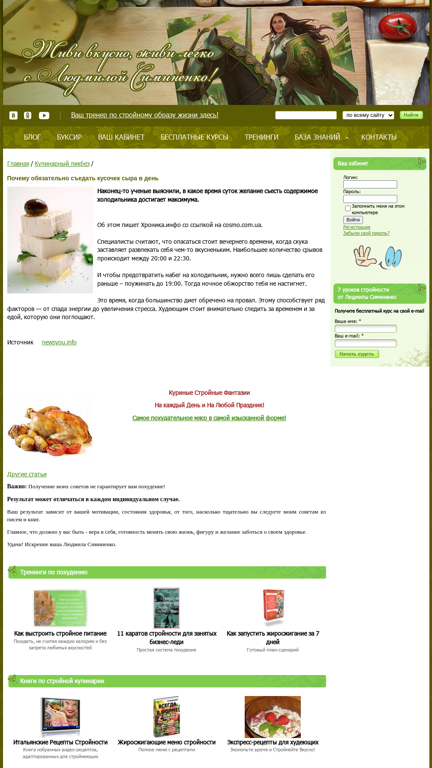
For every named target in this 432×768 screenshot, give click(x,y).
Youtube (44, 115)
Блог (32, 136)
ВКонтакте (13, 115)
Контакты (379, 136)
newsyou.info (59, 342)
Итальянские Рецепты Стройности (60, 742)
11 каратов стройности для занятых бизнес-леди (166, 637)
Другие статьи (27, 474)
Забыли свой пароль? (366, 233)
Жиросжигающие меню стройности (167, 742)
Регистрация (356, 227)
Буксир (69, 136)
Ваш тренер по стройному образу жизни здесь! (145, 114)
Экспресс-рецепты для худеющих (272, 742)
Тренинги (262, 136)
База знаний (317, 136)
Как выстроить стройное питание (60, 633)
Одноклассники (28, 115)
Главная (18, 163)
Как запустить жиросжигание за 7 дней (273, 637)
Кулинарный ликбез (62, 163)
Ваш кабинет (121, 136)
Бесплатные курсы (194, 136)
